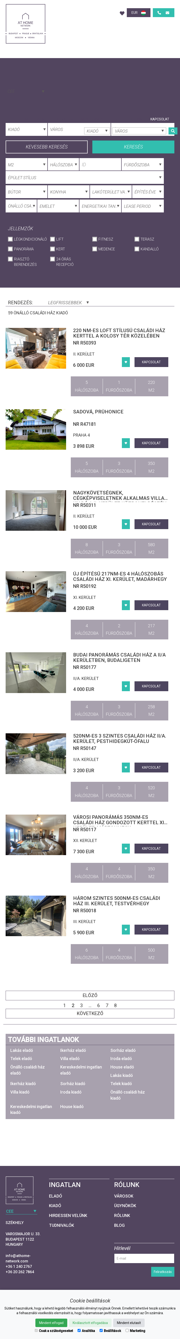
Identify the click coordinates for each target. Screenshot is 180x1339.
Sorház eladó (123, 1050)
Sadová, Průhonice (98, 412)
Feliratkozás (163, 1272)
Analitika (86, 1331)
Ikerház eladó (73, 1050)
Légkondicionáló (29, 239)
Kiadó (55, 1205)
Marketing (135, 1331)
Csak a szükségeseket (54, 1331)
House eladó (122, 1067)
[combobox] (25, 91)
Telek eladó (21, 1058)
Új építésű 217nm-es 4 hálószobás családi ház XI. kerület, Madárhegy (120, 576)
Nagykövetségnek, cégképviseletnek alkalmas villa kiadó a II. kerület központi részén (120, 498)
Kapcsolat (159, 119)
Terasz (147, 239)
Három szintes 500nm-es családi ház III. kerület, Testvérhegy (116, 900)
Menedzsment (94, 119)
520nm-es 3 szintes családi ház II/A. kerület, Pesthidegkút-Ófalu (119, 738)
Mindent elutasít (129, 1323)
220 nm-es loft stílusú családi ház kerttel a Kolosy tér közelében (119, 333)
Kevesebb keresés (47, 147)
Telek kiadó (121, 1083)
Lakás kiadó (121, 1075)
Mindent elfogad (51, 1323)
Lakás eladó (21, 1050)
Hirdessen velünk (68, 1215)
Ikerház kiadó (23, 1083)
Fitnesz (105, 239)
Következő (90, 1013)
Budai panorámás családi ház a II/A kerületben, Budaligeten (119, 657)
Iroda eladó (121, 1058)
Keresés (133, 147)
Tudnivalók (61, 1225)
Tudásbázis (64, 119)
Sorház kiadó (72, 1083)
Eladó (55, 1196)
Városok (123, 1196)
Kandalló (150, 249)
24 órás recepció (65, 262)
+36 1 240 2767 (19, 1266)
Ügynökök (125, 1205)
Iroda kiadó (71, 1092)
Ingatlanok (35, 119)
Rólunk (136, 119)
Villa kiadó (20, 1092)
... (90, 1005)
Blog (119, 119)
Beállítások (110, 1331)
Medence (106, 249)
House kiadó (72, 1106)
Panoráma (24, 249)
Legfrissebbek (68, 302)
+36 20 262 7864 (20, 1272)
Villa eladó (70, 1058)
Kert (60, 249)
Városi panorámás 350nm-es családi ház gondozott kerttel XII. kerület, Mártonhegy (120, 822)
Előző (90, 995)
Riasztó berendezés (25, 262)
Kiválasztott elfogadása (90, 1323)
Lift (60, 239)
